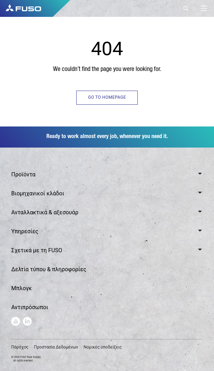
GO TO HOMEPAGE (107, 97)
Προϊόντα (23, 174)
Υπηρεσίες (24, 231)
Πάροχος (19, 347)
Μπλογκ (21, 288)
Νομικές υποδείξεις (103, 347)
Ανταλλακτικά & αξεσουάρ (44, 212)
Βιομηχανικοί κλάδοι (37, 193)
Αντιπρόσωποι (29, 307)
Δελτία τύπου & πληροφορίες (48, 269)
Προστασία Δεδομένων (56, 347)
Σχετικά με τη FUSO (36, 250)
